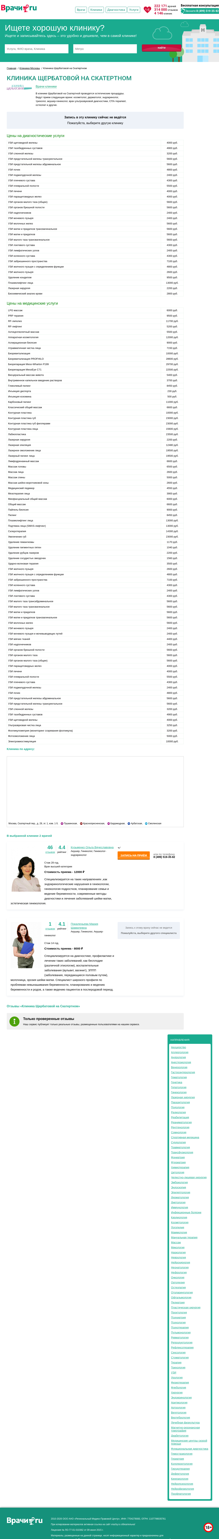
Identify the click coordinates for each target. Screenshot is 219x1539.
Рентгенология (180, 1127)
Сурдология (178, 1142)
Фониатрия (178, 1157)
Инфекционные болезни (186, 1212)
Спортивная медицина (185, 1137)
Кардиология (179, 1217)
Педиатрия (178, 1302)
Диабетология (180, 1435)
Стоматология (180, 1357)
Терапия (176, 1362)
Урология (177, 1377)
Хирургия (177, 1392)
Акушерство (178, 1047)
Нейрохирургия (180, 1262)
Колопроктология (182, 1463)
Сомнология (178, 1132)
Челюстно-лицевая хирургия (189, 1177)
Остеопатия (178, 1287)
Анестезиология (181, 1062)
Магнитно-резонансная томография (185, 1429)
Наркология (178, 1252)
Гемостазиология (181, 1453)
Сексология (178, 1352)
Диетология (178, 1202)
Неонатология (180, 1267)
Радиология (178, 1112)
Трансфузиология (182, 1152)
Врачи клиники (46, 86)
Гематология (179, 1077)
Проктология (179, 1312)
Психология (178, 1322)
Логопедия (177, 1227)
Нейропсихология (182, 1483)
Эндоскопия (178, 1187)
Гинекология (179, 1092)
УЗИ (173, 1372)
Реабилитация (180, 1117)
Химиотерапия (180, 1167)
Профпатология (181, 1493)
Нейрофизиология (182, 1488)
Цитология (177, 1172)
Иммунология (179, 1207)
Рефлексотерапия (182, 1347)
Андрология (178, 1057)
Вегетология (178, 1412)
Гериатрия (177, 1458)
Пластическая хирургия (185, 1307)
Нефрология (179, 1272)
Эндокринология (181, 1397)
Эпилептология (180, 1192)
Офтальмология (181, 1297)
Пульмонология (180, 1332)
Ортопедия (178, 1282)
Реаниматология (181, 1122)
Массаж (176, 1242)
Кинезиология (179, 1478)
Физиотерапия (180, 1382)
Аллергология (179, 1052)
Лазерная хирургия (183, 1097)
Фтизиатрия (178, 1162)
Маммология (179, 1232)
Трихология (178, 1367)
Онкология (177, 1277)
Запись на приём (133, 855)
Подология (177, 1107)
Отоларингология (182, 1292)
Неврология (178, 1257)
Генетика (176, 1082)
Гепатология (178, 1087)
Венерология (179, 1067)
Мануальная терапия (184, 1237)
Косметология (179, 1222)
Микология (177, 1247)
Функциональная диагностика (189, 1448)
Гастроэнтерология (183, 1072)
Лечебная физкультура (185, 1422)
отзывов (50, 852)
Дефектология (180, 1473)
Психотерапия (180, 1327)
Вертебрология (180, 1417)
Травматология (180, 1147)
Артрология (178, 1407)
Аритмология (179, 1402)
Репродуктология (181, 1342)
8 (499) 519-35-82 (207, 11)
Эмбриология (179, 1182)
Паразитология (180, 1102)
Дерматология (180, 1197)
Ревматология (180, 1337)
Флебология (178, 1387)
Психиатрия (178, 1317)
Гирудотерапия (180, 1468)
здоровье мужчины (195, 1517)
